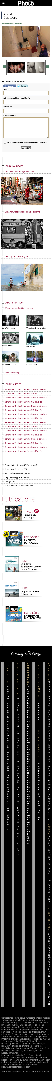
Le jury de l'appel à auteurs (15, 477)
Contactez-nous (8, 802)
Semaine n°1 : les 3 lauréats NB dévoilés (22, 393)
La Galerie (28, 763)
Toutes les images (11, 372)
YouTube (18, 837)
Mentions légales (8, 820)
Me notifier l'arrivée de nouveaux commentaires (27, 142)
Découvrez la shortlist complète (17, 308)
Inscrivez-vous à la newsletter (8, 777)
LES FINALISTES (11, 384)
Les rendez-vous (49, 774)
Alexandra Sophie (9, 364)
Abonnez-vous (8, 692)
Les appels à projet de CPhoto (28, 732)
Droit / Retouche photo (49, 994)
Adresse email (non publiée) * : (16, 98)
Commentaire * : (10, 116)
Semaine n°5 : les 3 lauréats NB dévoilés (22, 426)
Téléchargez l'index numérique (8, 746)
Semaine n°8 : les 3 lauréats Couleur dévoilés (24, 447)
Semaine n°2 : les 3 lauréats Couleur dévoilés (24, 398)
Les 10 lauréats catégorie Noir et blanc (21, 212)
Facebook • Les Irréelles (18, 773)
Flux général (49, 686)
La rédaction (49, 976)
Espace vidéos (28, 837)
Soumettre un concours (49, 890)
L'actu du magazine (49, 702)
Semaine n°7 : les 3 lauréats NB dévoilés (22, 443)
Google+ (18, 802)
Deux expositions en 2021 (15, 469)
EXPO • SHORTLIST (13, 303)
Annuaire (28, 825)
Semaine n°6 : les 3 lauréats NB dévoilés (22, 435)
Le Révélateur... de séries (49, 752)
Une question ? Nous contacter (17, 485)
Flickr (18, 828)
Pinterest (18, 819)
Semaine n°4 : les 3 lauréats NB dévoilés (22, 418)
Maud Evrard (31, 364)
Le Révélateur (28, 777)
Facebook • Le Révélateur (18, 746)
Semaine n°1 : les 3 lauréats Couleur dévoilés (24, 389)
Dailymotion (18, 849)
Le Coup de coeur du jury (15, 256)
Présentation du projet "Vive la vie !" (19, 465)
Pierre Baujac (7, 345)
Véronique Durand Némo (36, 328)
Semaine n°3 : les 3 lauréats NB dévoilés (22, 410)
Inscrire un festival (49, 868)
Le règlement (9, 481)
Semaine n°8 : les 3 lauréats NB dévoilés (22, 451)
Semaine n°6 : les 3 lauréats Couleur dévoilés (24, 430)
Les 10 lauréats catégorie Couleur (19, 171)
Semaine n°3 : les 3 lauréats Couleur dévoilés (24, 406)
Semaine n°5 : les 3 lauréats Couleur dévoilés (24, 422)
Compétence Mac (39, 709)
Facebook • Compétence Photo (18, 714)
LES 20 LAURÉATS (12, 166)
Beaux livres (49, 790)
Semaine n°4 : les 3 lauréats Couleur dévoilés (24, 414)
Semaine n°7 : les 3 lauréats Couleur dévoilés (24, 439)
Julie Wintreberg (8, 328)
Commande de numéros (49, 943)
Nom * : (6, 89)
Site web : (7, 107)
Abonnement (49, 963)
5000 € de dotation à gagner (16, 473)
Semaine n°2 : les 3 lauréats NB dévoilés (22, 402)
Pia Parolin (30, 347)
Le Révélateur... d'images (49, 726)
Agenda (28, 817)
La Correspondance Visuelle (28, 800)
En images (28, 753)
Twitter (18, 810)
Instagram (18, 791)
